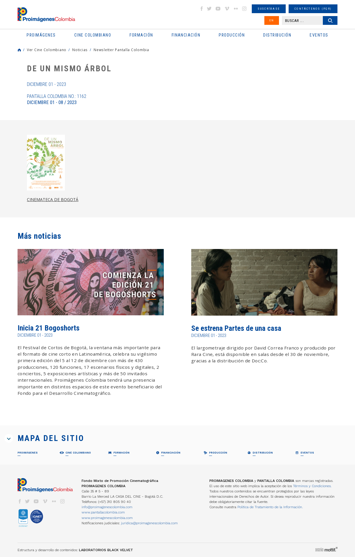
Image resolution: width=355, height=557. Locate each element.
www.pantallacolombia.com (103, 512)
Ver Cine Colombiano (46, 49)
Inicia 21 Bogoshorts (49, 328)
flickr (236, 8)
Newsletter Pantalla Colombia (121, 49)
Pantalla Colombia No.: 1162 (56, 99)
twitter (209, 8)
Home (19, 50)
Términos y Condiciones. (312, 486)
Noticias (80, 49)
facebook (201, 8)
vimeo (227, 8)
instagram (244, 8)
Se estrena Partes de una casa (236, 328)
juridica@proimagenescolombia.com (149, 523)
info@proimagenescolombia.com (107, 507)
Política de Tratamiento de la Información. (270, 507)
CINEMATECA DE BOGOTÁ (52, 199)
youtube (218, 8)
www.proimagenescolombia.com (107, 518)
